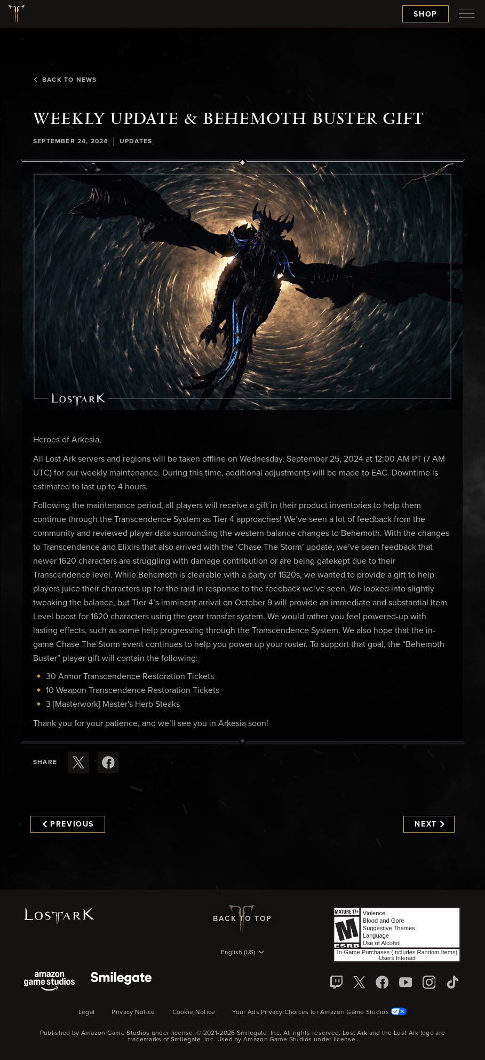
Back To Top (242, 919)
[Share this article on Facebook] (108, 762)
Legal (86, 1012)
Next (429, 824)
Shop (426, 14)
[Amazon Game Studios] (49, 982)
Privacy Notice (133, 1012)
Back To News (65, 80)
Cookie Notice (194, 1012)
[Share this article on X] (78, 762)
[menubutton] (466, 14)
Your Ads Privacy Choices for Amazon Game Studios (319, 1012)
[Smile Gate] (121, 982)
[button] (242, 286)
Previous (68, 824)
